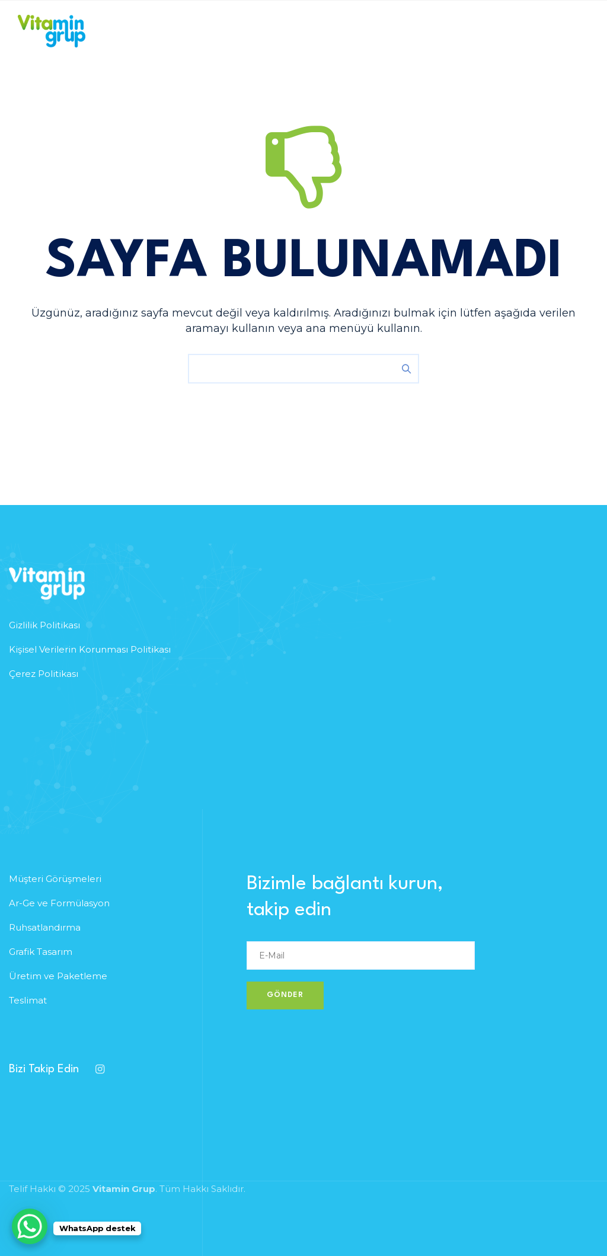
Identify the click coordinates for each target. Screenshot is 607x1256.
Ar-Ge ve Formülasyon (59, 903)
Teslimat (28, 1000)
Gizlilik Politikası (44, 625)
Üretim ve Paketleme (58, 976)
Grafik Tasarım (40, 951)
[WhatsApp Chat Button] (29, 1226)
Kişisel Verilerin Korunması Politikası (90, 649)
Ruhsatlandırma (45, 927)
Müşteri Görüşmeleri (55, 878)
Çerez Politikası (43, 673)
